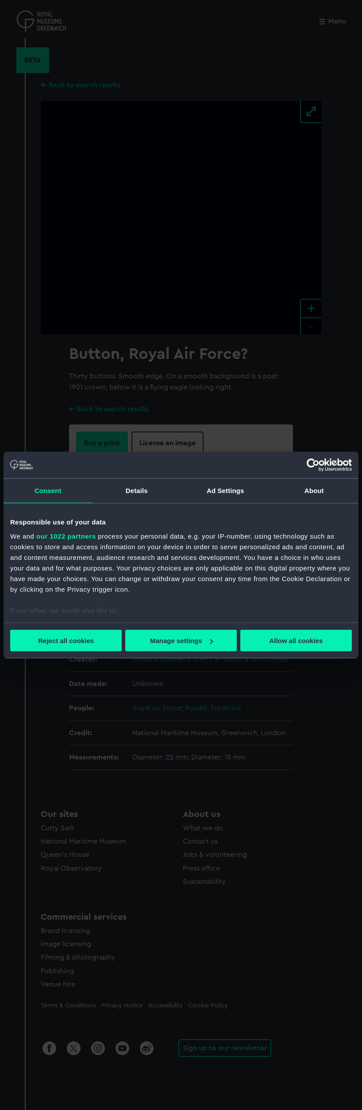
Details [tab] (137, 490)
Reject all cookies (66, 640)
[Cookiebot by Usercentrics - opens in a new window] (313, 465)
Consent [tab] (48, 490)
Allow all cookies (296, 640)
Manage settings (181, 640)
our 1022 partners (66, 536)
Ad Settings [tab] (225, 490)
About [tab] (314, 490)
